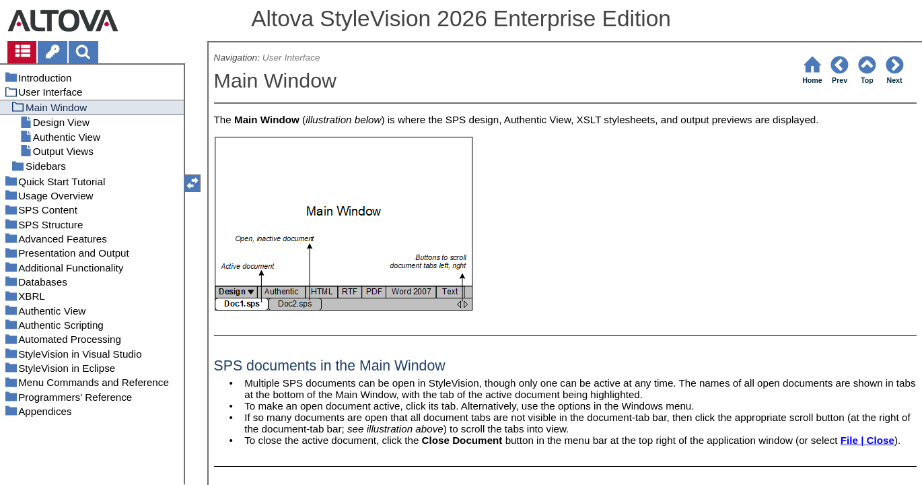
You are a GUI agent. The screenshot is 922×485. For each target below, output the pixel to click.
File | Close (867, 440)
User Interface (291, 58)
